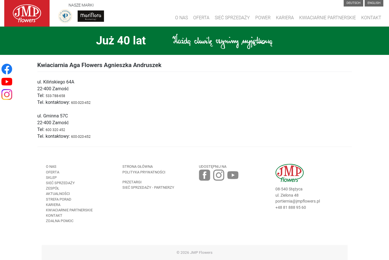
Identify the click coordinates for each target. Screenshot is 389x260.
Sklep (51, 177)
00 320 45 (55, 130)
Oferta (201, 17)
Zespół (52, 188)
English (374, 3)
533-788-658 (55, 96)
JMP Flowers (201, 252)
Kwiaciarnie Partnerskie (327, 17)
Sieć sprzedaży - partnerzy (148, 187)
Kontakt (371, 17)
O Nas (181, 17)
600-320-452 (81, 103)
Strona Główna (137, 166)
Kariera (285, 17)
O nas (51, 166)
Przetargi (132, 182)
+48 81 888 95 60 (290, 207)
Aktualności (58, 194)
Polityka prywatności (143, 172)
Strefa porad (58, 199)
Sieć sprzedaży (232, 17)
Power (263, 17)
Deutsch (353, 3)
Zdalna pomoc (59, 221)
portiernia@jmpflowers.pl (297, 201)
